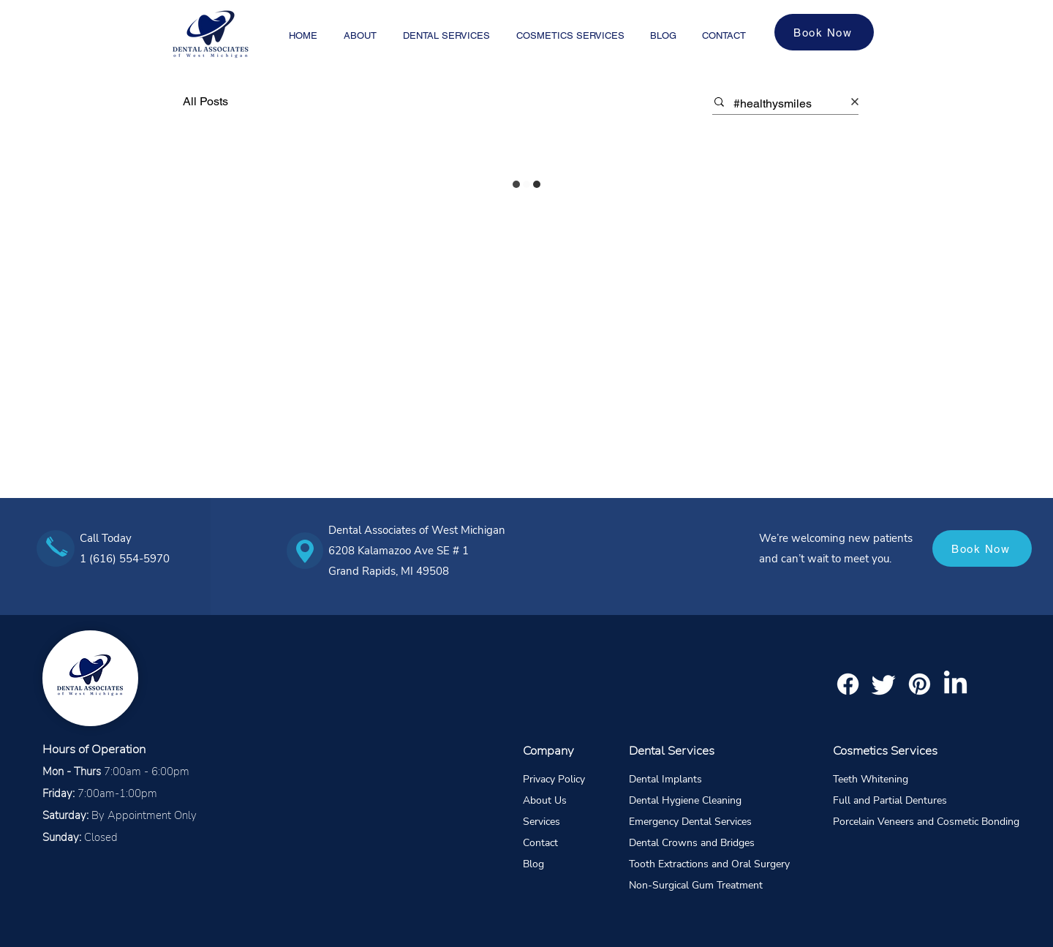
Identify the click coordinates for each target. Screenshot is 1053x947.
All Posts (205, 101)
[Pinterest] (919, 684)
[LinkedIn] (955, 684)
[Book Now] (824, 32)
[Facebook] (848, 684)
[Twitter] (883, 684)
